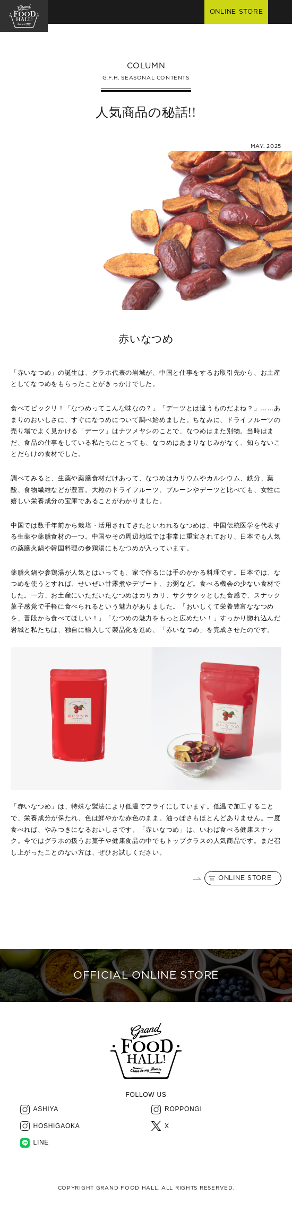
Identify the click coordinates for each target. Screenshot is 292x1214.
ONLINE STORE (245, 878)
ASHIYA (45, 1109)
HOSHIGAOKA (56, 1126)
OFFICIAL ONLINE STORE (146, 975)
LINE (41, 1142)
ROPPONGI (183, 1109)
